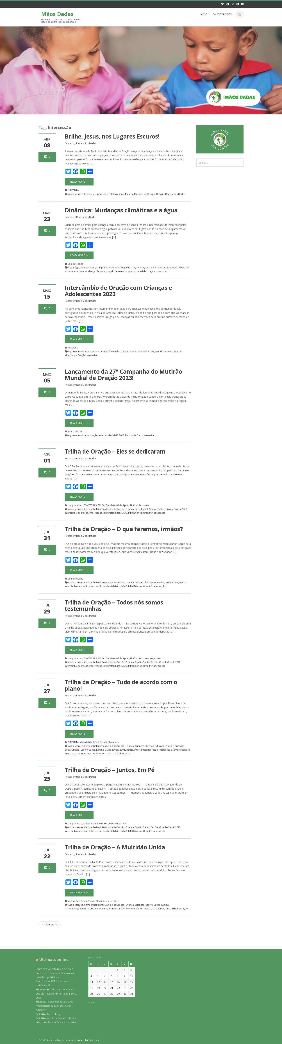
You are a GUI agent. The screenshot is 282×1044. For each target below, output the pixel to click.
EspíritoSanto (148, 509)
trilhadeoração (157, 512)
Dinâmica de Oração (160, 267)
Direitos (149, 746)
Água (71, 267)
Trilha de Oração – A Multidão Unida (115, 847)
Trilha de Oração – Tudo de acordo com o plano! (121, 685)
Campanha (96, 351)
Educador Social (163, 746)
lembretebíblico (111, 512)
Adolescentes (75, 194)
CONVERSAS (90, 505)
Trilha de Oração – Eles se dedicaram (115, 451)
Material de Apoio (119, 505)
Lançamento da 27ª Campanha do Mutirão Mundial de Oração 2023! (123, 375)
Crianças (89, 194)
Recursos (73, 347)
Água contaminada (85, 267)
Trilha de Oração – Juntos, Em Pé (109, 770)
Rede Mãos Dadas (86, 143)
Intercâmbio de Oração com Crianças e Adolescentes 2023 (118, 291)
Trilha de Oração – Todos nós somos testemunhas (114, 605)
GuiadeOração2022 (176, 509)
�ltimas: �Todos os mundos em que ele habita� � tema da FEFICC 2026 (53, 993)
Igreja (130, 749)
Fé (109, 194)
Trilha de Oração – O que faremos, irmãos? (124, 529)
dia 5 (137, 509)
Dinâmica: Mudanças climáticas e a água (121, 210)
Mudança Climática (95, 271)
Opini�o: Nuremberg (45, 1014)
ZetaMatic (93, 1040)
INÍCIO (203, 14)
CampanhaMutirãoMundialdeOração (104, 509)
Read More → (79, 181)
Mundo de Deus (115, 271)
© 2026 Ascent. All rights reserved (56, 1040)
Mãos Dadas (57, 14)
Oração (160, 194)
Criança (130, 509)
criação (144, 267)
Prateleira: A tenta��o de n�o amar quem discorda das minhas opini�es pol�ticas (52, 973)
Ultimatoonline (50, 959)
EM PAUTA (73, 190)
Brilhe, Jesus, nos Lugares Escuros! (112, 136)
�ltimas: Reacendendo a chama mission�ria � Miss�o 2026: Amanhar (51, 1006)
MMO (124, 512)
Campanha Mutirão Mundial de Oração (117, 267)
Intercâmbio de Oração (115, 351)
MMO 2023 (148, 351)
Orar (145, 512)
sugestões (156, 658)
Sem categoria (75, 578)
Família (160, 509)
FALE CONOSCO (222, 14)
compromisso (75, 505)
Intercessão (117, 194)
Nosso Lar (161, 271)
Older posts (49, 924)
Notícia (134, 505)
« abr (88, 1002)
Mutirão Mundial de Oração (140, 194)
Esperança (100, 194)
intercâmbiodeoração (76, 512)
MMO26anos (135, 512)
